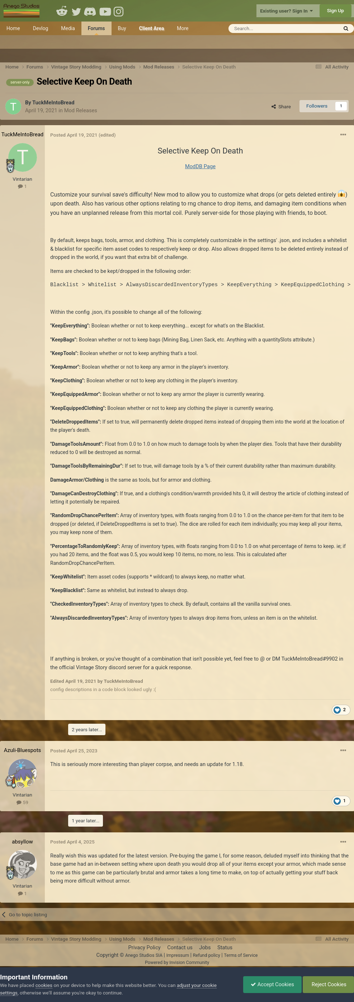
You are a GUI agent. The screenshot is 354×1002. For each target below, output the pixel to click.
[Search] (265, 28)
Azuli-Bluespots (22, 750)
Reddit (62, 11)
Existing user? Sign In (286, 11)
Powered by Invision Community (177, 962)
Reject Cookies (328, 984)
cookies (44, 985)
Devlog (40, 28)
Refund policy (206, 955)
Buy (122, 28)
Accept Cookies (272, 984)
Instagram (119, 11)
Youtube (105, 11)
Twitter (76, 11)
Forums (96, 30)
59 (22, 802)
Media (68, 28)
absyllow (22, 841)
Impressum (177, 955)
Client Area (151, 28)
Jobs (205, 947)
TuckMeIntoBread (53, 102)
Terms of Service (241, 955)
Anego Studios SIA (143, 955)
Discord (91, 11)
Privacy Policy (144, 947)
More (182, 28)
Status (224, 947)
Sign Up (335, 10)
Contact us (180, 947)
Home (13, 28)
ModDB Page (200, 166)
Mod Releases (80, 110)
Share (281, 106)
